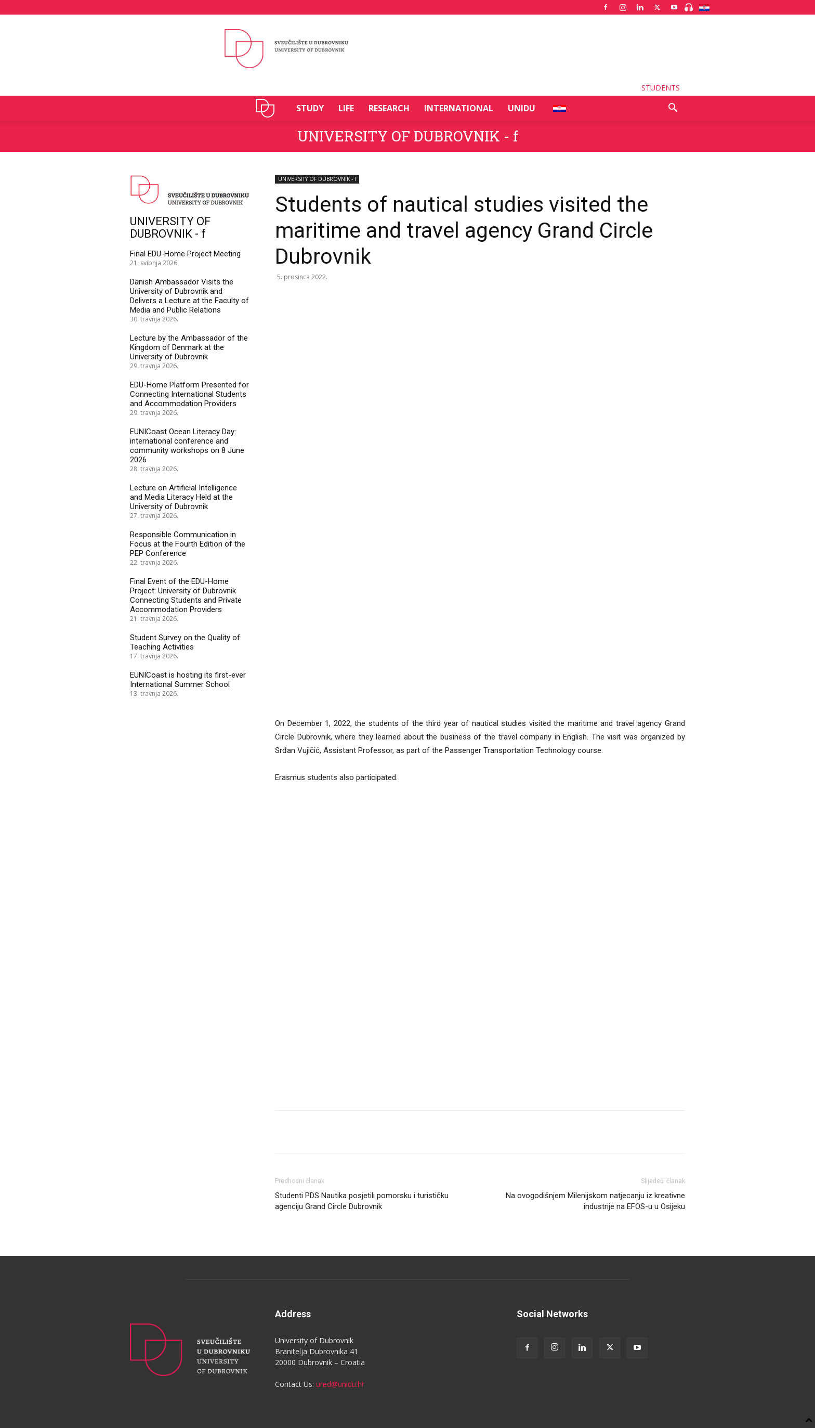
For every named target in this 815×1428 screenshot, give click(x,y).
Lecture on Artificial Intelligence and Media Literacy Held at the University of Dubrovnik (183, 497)
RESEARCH (389, 108)
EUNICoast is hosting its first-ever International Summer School (188, 679)
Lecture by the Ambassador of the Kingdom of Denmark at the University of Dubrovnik (189, 347)
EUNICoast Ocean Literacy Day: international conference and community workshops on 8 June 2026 (187, 445)
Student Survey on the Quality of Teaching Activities (185, 642)
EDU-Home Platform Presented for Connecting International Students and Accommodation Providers (189, 394)
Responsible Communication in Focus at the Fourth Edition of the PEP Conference (187, 544)
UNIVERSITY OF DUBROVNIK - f (407, 136)
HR (555, 108)
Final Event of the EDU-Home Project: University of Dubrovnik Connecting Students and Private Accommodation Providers (186, 595)
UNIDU (268, 108)
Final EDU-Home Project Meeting (185, 253)
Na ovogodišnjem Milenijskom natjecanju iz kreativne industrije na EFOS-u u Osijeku (595, 1065)
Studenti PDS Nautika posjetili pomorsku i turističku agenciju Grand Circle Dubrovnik (362, 1065)
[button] (672, 109)
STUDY (310, 108)
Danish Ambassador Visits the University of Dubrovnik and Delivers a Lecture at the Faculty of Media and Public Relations (189, 296)
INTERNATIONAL (458, 108)
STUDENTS (660, 88)
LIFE (346, 108)
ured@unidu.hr (340, 1248)
